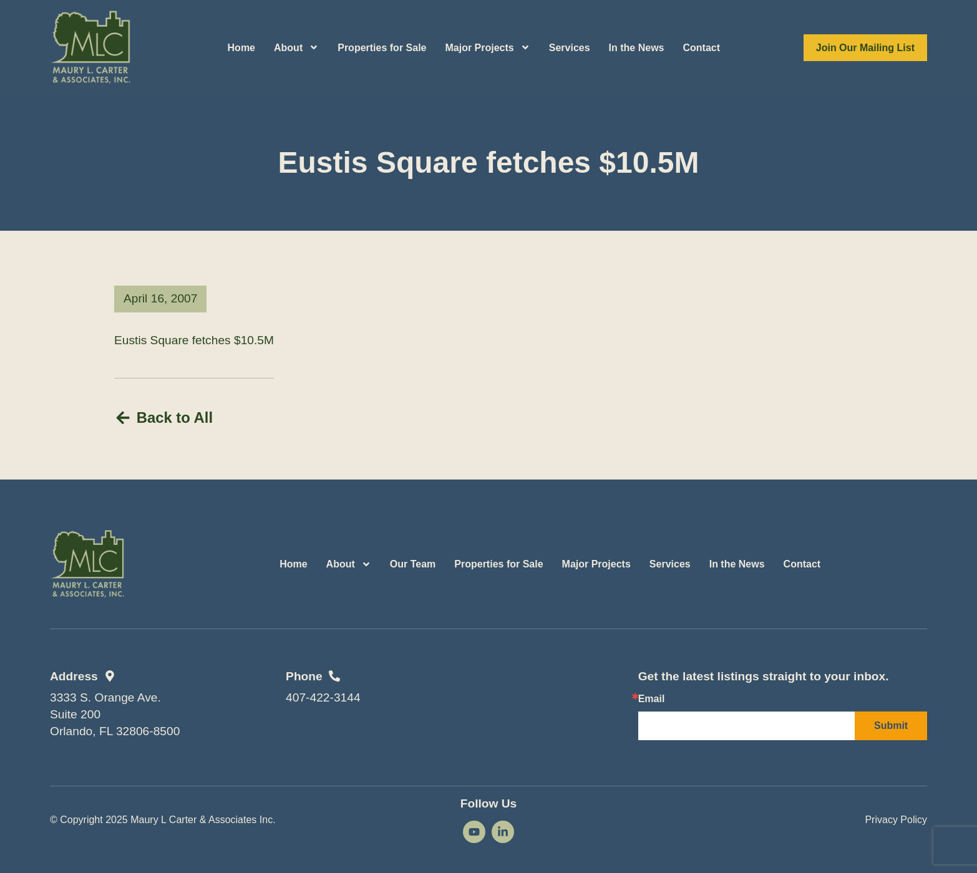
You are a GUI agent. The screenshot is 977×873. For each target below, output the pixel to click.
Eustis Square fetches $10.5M (194, 340)
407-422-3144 (323, 697)
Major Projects (487, 47)
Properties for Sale (382, 47)
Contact (702, 47)
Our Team (413, 563)
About (296, 47)
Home (241, 47)
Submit (891, 725)
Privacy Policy (896, 819)
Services (569, 47)
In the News (636, 47)
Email (651, 698)
